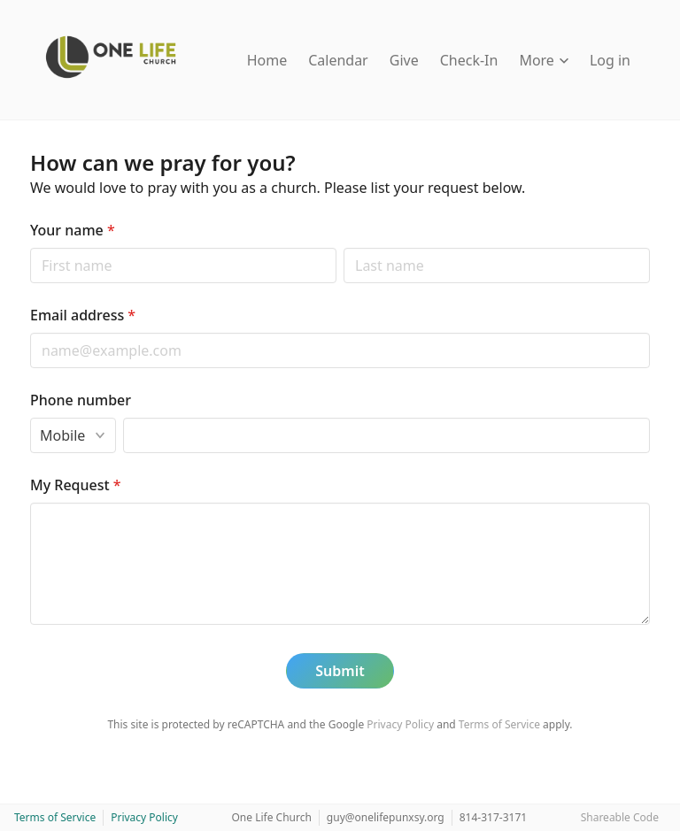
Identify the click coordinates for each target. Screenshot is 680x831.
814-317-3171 (493, 817)
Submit (339, 671)
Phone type (29, 417)
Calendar (338, 60)
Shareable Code (620, 817)
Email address (82, 315)
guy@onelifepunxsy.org (385, 817)
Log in (610, 60)
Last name (343, 247)
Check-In (469, 60)
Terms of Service (499, 724)
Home (267, 60)
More (543, 60)
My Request (75, 485)
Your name (72, 230)
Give (404, 60)
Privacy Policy (400, 724)
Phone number (80, 400)
